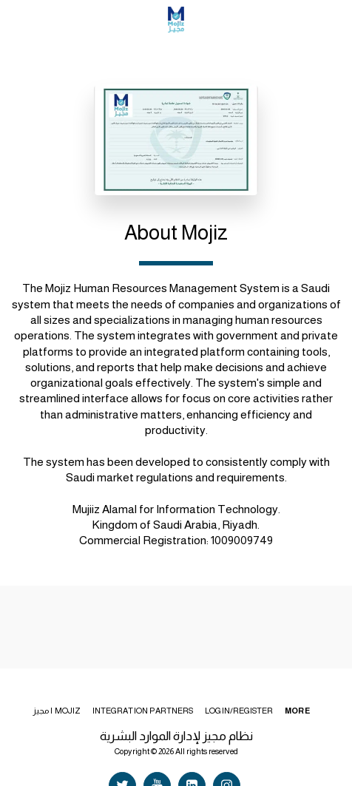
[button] (16, 19)
